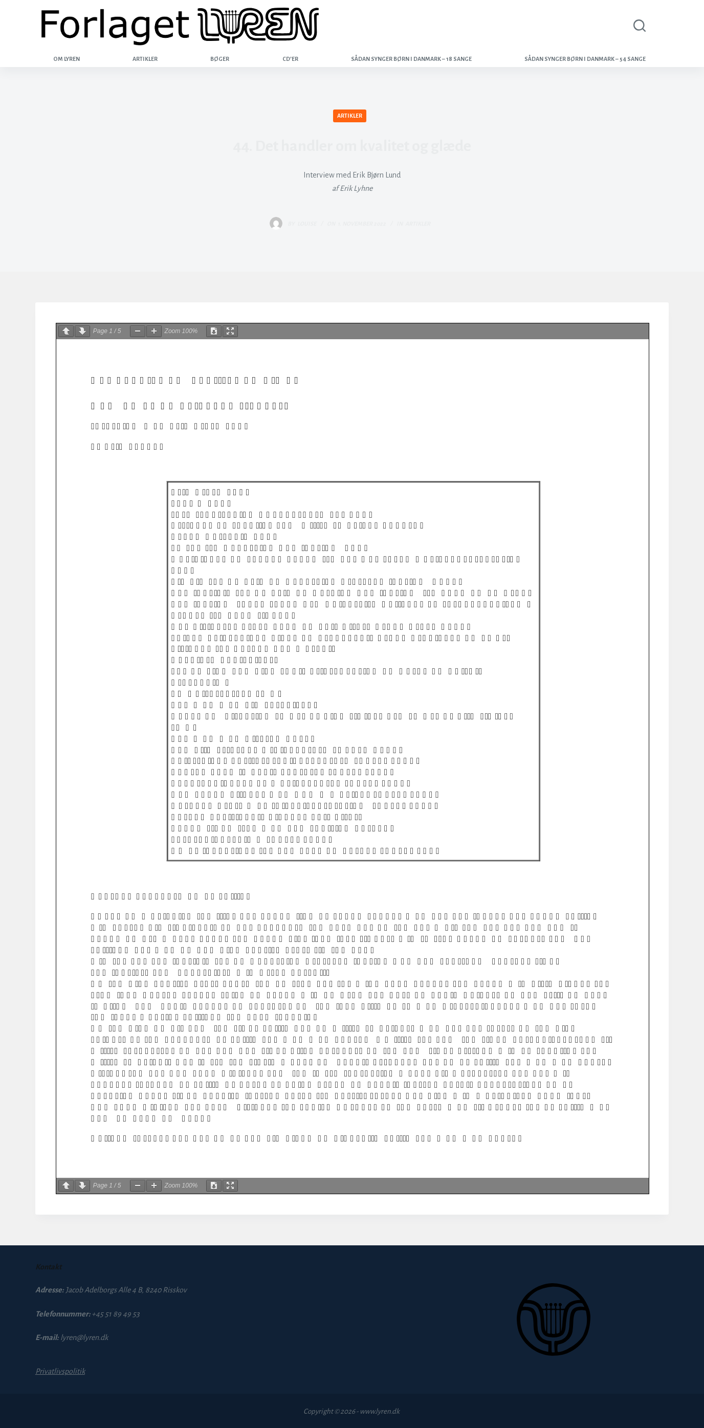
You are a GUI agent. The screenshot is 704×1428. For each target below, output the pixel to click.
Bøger (219, 59)
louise (306, 224)
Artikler (145, 59)
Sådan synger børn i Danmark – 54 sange (585, 59)
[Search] (637, 25)
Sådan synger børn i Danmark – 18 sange (411, 59)
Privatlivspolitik (60, 1371)
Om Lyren (66, 59)
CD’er (290, 59)
